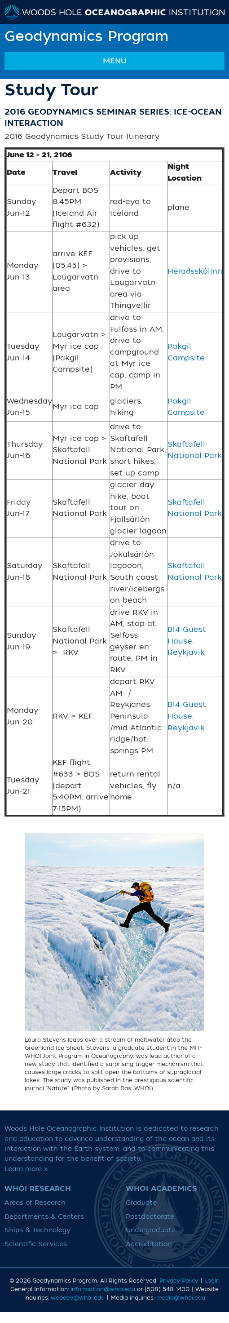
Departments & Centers (44, 1216)
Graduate (141, 1203)
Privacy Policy (178, 1280)
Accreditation (149, 1244)
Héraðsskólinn (194, 271)
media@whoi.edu (180, 1297)
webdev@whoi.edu (78, 1297)
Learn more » (26, 1169)
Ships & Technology (37, 1230)
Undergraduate (151, 1230)
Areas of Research (35, 1203)
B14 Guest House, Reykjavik (186, 641)
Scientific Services (35, 1244)
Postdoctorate (150, 1216)
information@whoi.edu (102, 1289)
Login (212, 1280)
